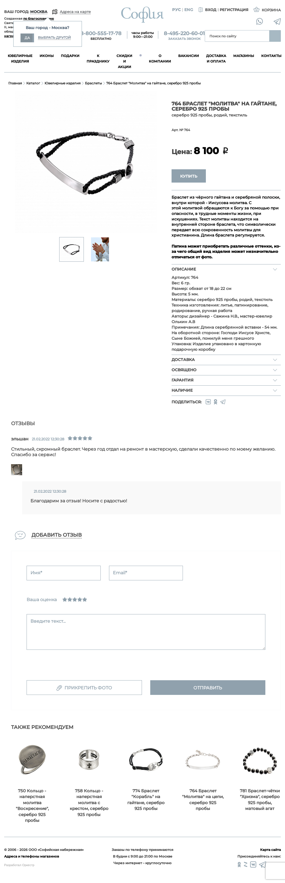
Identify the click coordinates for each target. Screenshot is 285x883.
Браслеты (93, 83)
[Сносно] (70, 599)
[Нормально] (74, 599)
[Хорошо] (79, 599)
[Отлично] (84, 599)
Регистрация (234, 9)
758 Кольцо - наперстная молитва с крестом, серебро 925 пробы (89, 802)
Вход (206, 10)
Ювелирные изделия (63, 83)
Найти (275, 36)
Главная (15, 83)
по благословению (38, 18)
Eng (188, 9)
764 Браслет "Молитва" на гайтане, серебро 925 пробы (153, 83)
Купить (188, 176)
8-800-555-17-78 (100, 33)
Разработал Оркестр (19, 865)
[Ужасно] (65, 599)
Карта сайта (270, 850)
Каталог (33, 83)
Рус (176, 9)
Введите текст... (48, 621)
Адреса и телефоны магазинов (31, 856)
